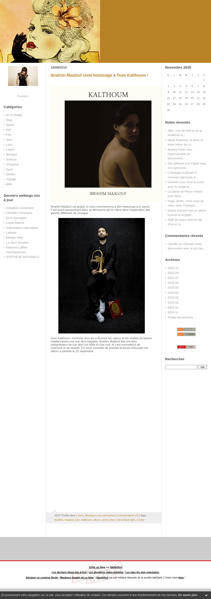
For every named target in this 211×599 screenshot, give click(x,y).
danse (10, 125)
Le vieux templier (17, 242)
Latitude (11, 232)
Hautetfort (116, 567)
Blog (9, 120)
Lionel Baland (15, 222)
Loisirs (10, 149)
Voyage (11, 179)
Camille (173, 244)
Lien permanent (106, 515)
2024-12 (173, 307)
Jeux (9, 139)
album (97, 519)
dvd (8, 129)
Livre (9, 144)
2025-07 (173, 278)
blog (181, 577)
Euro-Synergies (16, 218)
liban (112, 519)
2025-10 (173, 268)
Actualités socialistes (19, 208)
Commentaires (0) (127, 515)
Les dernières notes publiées (106, 572)
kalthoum (86, 519)
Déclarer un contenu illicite (42, 577)
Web (9, 184)
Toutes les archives (180, 317)
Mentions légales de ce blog (77, 577)
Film (9, 134)
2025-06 (173, 282)
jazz (77, 519)
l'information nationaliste (22, 228)
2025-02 (173, 297)
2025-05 (173, 287)
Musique (11, 154)
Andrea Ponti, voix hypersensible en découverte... (180, 154)
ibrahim (58, 519)
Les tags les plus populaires (142, 572)
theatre (10, 174)
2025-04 (173, 292)
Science (11, 159)
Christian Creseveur (19, 213)
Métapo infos (14, 237)
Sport (9, 169)
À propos (23, 95)
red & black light (126, 519)
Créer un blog (97, 567)
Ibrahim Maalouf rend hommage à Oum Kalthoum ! (99, 75)
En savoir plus (187, 595)
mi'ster (140, 519)
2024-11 (173, 312)
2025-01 (173, 302)
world (105, 519)
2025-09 (173, 273)
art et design (14, 115)
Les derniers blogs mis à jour (69, 572)
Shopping (12, 164)
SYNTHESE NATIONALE (23, 257)
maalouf (69, 519)
